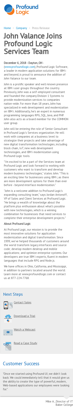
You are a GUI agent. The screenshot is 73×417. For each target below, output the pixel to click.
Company (21, 28)
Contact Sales (22, 302)
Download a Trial (24, 316)
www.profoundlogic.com (20, 67)
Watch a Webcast (24, 329)
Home (7, 28)
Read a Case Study (25, 343)
